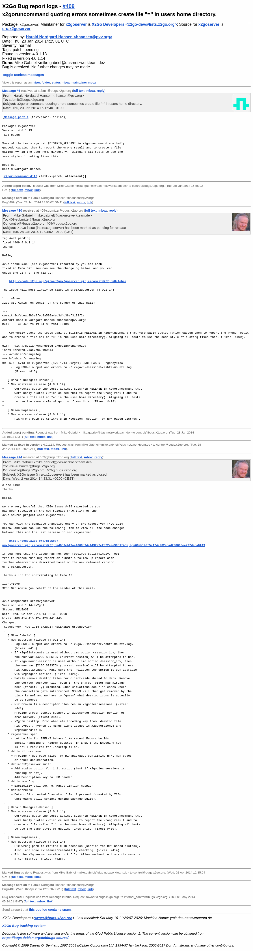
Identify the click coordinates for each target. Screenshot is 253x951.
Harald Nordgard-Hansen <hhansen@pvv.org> (69, 37)
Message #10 (12, 210)
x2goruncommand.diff (20, 176)
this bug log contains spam (50, 909)
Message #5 (11, 90)
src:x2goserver (16, 28)
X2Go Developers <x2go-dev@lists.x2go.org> (134, 24)
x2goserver (29, 24)
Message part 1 (16, 117)
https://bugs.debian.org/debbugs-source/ (35, 938)
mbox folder (41, 82)
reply (100, 90)
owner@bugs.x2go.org (53, 918)
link (37, 190)
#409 (68, 6)
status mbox (61, 82)
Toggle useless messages (23, 75)
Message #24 (12, 457)
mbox (90, 90)
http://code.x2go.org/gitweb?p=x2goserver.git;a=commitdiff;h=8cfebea (67, 281)
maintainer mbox (83, 82)
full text (78, 90)
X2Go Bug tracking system (23, 925)
